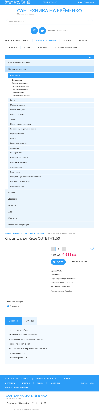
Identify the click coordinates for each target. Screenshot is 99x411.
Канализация (15, 172)
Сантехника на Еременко (17, 40)
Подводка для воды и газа (20, 181)
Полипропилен (16, 153)
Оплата (67, 40)
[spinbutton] (58, 249)
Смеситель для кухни (19, 83)
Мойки (12, 138)
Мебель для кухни (17, 110)
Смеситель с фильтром (20, 86)
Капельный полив (17, 186)
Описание (13, 321)
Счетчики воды (16, 167)
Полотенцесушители (18, 162)
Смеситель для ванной (20, 89)
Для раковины (17, 80)
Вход (80, 2)
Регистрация (89, 2)
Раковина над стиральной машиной (23, 129)
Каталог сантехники (46, 40)
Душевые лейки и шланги (21, 95)
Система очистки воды (19, 158)
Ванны (12, 100)
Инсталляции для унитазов (20, 124)
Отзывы (30, 321)
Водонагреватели (17, 134)
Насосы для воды (16, 114)
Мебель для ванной (17, 105)
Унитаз (12, 119)
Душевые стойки (18, 92)
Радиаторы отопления (18, 143)
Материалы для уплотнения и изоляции (25, 177)
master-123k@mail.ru (20, 403)
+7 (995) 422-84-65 (49, 2)
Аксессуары (14, 148)
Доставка (82, 40)
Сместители (15, 75)
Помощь (13, 47)
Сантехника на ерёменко (49, 11)
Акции (27, 47)
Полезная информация (66, 47)
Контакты (42, 47)
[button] (64, 249)
